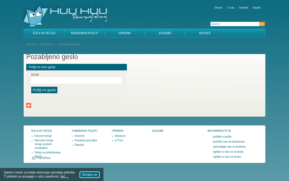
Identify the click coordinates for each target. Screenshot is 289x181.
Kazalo (257, 7)
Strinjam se (89, 174)
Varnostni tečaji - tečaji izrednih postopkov (44, 144)
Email (35, 74)
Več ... (64, 176)
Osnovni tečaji (43, 135)
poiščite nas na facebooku (229, 141)
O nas (231, 7)
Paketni (79, 144)
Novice (205, 33)
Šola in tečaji (44, 33)
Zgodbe (165, 33)
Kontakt (243, 7)
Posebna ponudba (86, 140)
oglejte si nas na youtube (228, 151)
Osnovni (80, 135)
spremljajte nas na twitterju (229, 146)
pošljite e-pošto (222, 136)
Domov (218, 7)
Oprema (124, 33)
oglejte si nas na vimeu (227, 156)
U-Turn (119, 140)
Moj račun (47, 44)
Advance (120, 135)
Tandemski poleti (84, 33)
